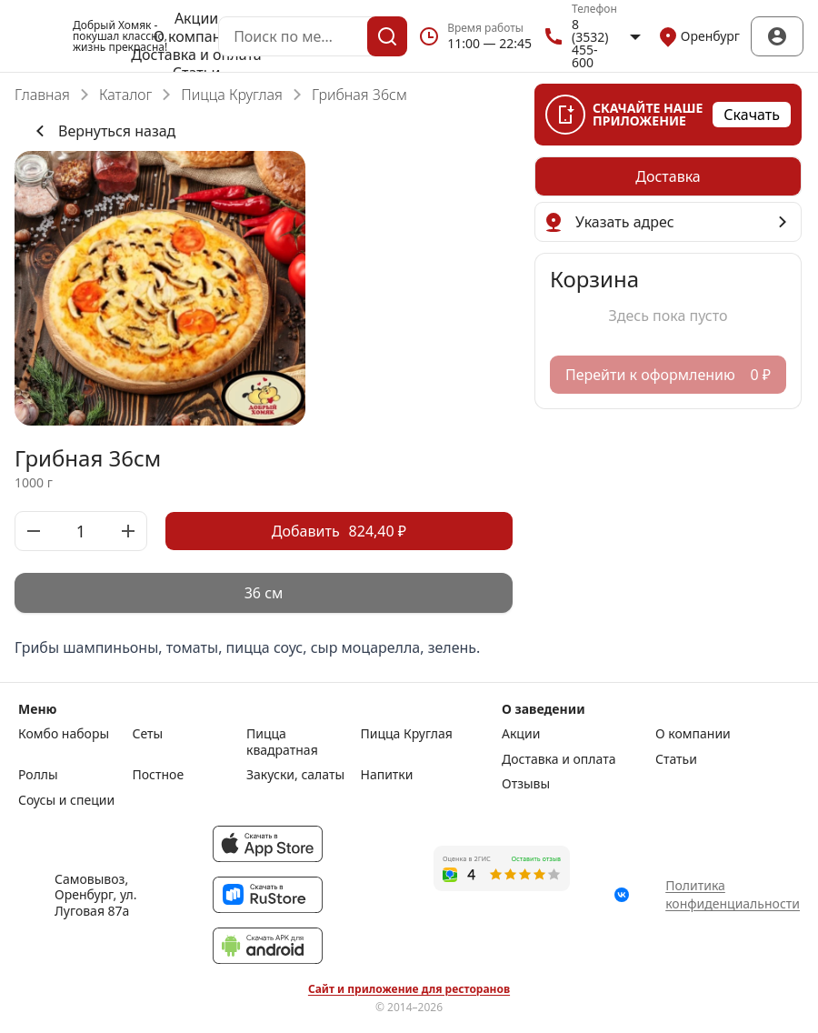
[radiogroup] (264, 593)
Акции (196, 18)
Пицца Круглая (232, 94)
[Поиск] (387, 36)
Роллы (38, 775)
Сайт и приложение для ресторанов (409, 989)
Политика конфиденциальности (732, 894)
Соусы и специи (66, 800)
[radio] (264, 593)
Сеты (148, 734)
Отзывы (526, 784)
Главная (42, 94)
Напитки (387, 775)
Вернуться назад (102, 131)
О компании (197, 36)
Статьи (676, 759)
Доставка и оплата (196, 54)
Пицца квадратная (282, 741)
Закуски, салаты (295, 775)
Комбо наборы (63, 734)
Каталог (125, 94)
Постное (159, 775)
